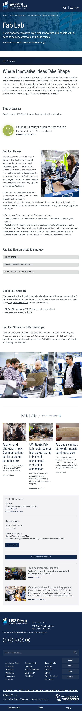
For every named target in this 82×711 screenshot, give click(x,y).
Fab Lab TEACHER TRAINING (41, 557)
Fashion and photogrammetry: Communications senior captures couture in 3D (13, 453)
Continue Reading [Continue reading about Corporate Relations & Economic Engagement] (36, 599)
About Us (9, 680)
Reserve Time (12, 545)
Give (70, 672)
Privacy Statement (19, 633)
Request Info (14, 708)
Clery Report (49, 680)
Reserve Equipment (25, 135)
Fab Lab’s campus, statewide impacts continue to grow (67, 449)
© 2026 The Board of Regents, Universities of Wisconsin (26, 700)
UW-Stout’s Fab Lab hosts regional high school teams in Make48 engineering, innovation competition (40, 457)
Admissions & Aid (12, 663)
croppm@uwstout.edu (18, 302)
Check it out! (34, 577)
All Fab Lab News (49, 415)
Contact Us (7, 633)
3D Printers (12, 257)
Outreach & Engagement (17, 15)
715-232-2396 (11, 509)
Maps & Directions (32, 670)
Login (70, 677)
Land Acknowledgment (38, 633)
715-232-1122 (39, 623)
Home (5, 15)
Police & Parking (51, 676)
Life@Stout (9, 670)
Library (47, 673)
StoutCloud (29, 676)
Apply (70, 661)
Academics (9, 667)
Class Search (30, 673)
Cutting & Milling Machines (19, 272)
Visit (70, 666)
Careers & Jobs (50, 663)
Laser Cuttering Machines (19, 265)
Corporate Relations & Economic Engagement (43, 15)
